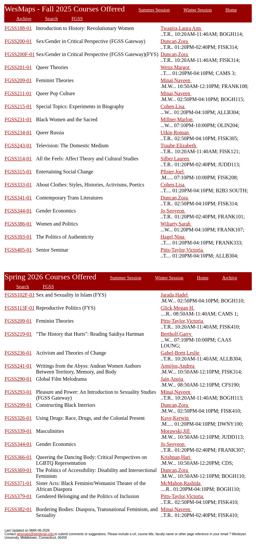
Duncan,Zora (175, 41)
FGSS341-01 (18, 197)
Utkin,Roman (175, 132)
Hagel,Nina (173, 237)
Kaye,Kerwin (175, 418)
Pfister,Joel (173, 171)
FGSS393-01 (18, 237)
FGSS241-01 (18, 366)
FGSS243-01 (18, 145)
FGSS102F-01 (20, 295)
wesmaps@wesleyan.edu (35, 534)
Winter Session (197, 9)
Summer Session (154, 9)
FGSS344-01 (18, 210)
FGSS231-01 (18, 119)
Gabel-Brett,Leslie (181, 353)
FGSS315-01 (18, 171)
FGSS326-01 (18, 418)
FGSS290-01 (18, 379)
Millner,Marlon (177, 119)
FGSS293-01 (18, 392)
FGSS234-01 (18, 132)
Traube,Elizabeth (179, 145)
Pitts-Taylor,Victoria (182, 250)
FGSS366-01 (18, 457)
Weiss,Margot (176, 67)
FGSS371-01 (18, 483)
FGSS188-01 (18, 28)
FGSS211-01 (18, 93)
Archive (23, 18)
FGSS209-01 (18, 80)
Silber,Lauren (175, 158)
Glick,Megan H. (177, 308)
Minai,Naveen (176, 80)
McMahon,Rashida (181, 483)
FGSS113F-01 (20, 308)
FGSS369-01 (18, 470)
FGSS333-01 (18, 184)
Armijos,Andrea (178, 366)
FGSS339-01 (18, 431)
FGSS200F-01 (20, 54)
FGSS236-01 (18, 353)
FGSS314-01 (18, 158)
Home (231, 9)
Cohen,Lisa (173, 106)
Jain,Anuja (172, 379)
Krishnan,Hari (176, 457)
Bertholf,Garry (177, 334)
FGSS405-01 (18, 250)
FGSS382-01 (18, 509)
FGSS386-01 (18, 224)
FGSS (77, 18)
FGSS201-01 (18, 67)
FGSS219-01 (18, 334)
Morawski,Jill (176, 431)
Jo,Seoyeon (173, 210)
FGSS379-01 (18, 496)
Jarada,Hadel (175, 295)
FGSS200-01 (18, 41)
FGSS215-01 (18, 106)
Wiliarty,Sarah (176, 224)
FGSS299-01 (18, 405)
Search (51, 18)
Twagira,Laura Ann (181, 28)
